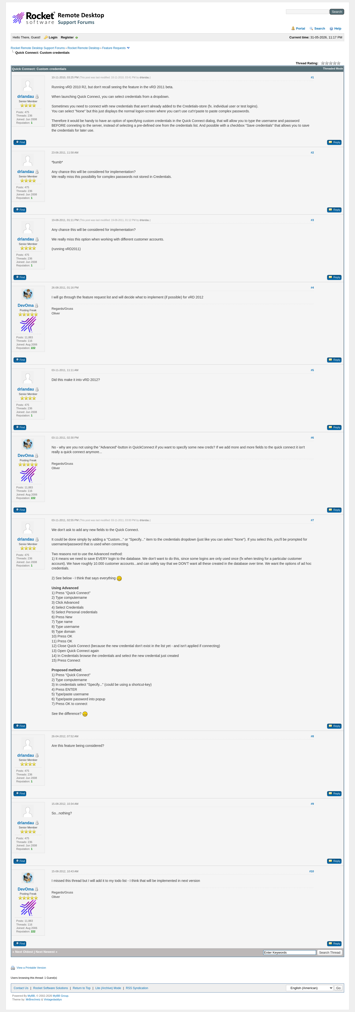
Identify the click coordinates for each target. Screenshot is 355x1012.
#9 (312, 803)
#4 (312, 287)
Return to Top (81, 988)
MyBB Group (60, 995)
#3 (312, 220)
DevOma (26, 305)
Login (53, 37)
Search (319, 28)
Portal (300, 28)
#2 (312, 152)
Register (67, 37)
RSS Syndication (137, 988)
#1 (312, 77)
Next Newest (45, 952)
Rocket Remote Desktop (84, 48)
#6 (312, 437)
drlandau (25, 96)
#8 (312, 736)
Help (337, 28)
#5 (312, 370)
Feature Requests (113, 48)
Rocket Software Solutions (50, 988)
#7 (312, 520)
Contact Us (21, 988)
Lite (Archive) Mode (108, 988)
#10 (311, 871)
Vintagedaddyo (53, 999)
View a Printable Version (31, 967)
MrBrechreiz (33, 999)
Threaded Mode (333, 68)
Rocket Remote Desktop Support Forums (38, 48)
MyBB (31, 995)
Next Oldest (24, 952)
